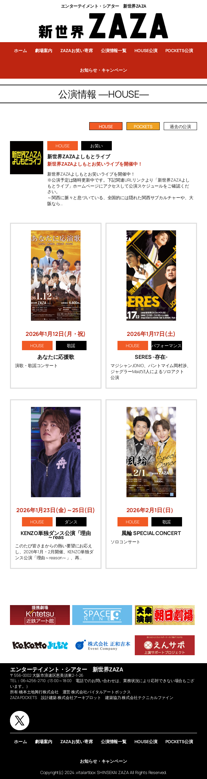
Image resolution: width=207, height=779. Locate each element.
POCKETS (143, 126)
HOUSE (106, 126)
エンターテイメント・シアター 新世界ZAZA (103, 6)
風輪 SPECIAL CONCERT (151, 533)
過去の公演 (180, 126)
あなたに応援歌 (55, 357)
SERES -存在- (151, 357)
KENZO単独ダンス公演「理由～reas (56, 535)
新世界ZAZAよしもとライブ (78, 156)
